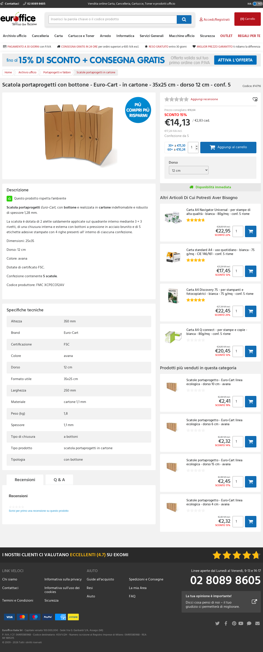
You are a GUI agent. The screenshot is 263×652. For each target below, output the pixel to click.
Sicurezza (207, 36)
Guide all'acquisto (100, 579)
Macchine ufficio (182, 36)
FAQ (132, 596)
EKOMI (121, 555)
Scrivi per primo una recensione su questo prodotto (38, 511)
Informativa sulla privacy (63, 579)
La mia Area (138, 588)
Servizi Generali (152, 36)
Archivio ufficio (14, 36)
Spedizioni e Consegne (146, 579)
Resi (90, 588)
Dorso (173, 162)
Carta (58, 36)
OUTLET (226, 36)
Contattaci (10, 3)
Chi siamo (9, 579)
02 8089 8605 (34, 3)
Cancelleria (40, 36)
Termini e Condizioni (17, 601)
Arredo (105, 36)
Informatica (125, 36)
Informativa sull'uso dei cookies (62, 590)
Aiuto (91, 596)
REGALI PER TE (249, 36)
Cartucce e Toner (81, 36)
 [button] (250, 231)
